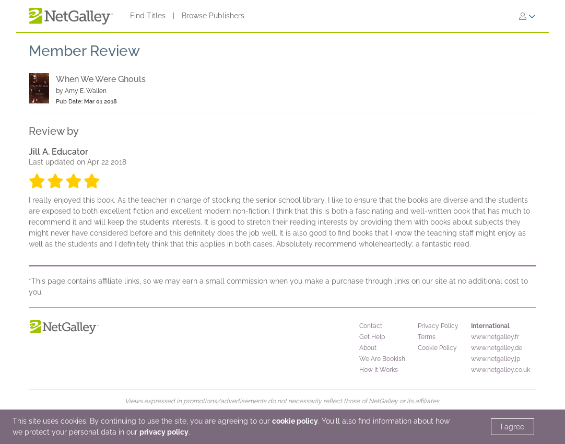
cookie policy (295, 421)
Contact (370, 326)
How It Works (378, 369)
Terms (426, 337)
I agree (512, 427)
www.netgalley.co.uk (500, 369)
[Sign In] (527, 16)
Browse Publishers (213, 15)
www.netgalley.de (496, 348)
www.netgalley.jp (495, 359)
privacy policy (164, 432)
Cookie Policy (437, 348)
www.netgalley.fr (495, 337)
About (367, 348)
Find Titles (148, 15)
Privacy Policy (438, 326)
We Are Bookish (382, 359)
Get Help (372, 337)
